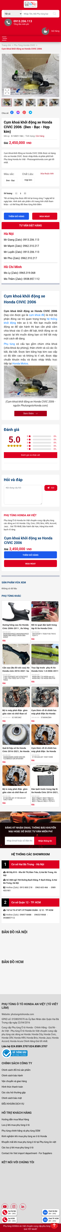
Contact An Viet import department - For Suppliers (27, 1153)
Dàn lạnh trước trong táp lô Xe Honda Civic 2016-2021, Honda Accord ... (44, 792)
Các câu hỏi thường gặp (14, 1092)
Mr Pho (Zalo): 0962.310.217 (20, 258)
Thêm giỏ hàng (16, 216)
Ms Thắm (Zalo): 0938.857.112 (22, 278)
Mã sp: (7, 136)
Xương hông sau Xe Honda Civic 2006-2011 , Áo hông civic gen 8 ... (15, 628)
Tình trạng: (30, 136)
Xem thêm (30, 413)
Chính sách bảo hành (12, 1075)
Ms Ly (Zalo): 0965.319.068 (19, 272)
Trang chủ (6, 45)
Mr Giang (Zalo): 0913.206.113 (21, 239)
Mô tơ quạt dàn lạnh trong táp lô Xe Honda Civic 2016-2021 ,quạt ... (44, 628)
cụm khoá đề (36, 315)
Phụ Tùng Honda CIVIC (24, 45)
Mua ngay (45, 216)
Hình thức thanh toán (12, 1086)
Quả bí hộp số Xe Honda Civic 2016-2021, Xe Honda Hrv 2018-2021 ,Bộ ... (15, 751)
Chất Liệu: (28, 174)
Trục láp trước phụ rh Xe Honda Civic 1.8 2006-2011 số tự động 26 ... (44, 671)
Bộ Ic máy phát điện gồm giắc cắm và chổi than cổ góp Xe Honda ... (14, 713)
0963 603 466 (41, 887)
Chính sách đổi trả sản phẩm (16, 1070)
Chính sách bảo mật (12, 1098)
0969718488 (25, 914)
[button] (56, 75)
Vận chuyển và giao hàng (14, 1081)
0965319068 (40, 914)
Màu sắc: (9, 174)
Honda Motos (20, 363)
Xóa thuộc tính (47, 173)
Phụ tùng (9, 343)
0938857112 (9, 918)
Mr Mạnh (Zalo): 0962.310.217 (21, 245)
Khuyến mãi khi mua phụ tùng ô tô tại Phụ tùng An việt (29, 1142)
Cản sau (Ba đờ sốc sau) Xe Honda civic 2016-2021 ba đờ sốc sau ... (15, 671)
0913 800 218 (26, 887)
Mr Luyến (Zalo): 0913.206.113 (21, 252)
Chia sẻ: (5, 113)
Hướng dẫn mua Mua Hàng (15, 1119)
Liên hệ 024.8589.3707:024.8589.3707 (24, 1046)
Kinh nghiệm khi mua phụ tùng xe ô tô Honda (24, 1136)
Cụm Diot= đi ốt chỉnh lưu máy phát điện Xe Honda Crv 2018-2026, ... (43, 751)
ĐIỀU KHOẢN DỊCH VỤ (13, 1103)
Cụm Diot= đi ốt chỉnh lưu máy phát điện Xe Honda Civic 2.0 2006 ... (43, 713)
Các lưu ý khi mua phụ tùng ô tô (18, 1147)
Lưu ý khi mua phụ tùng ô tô (16, 1125)
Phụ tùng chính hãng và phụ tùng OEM (21, 1130)
